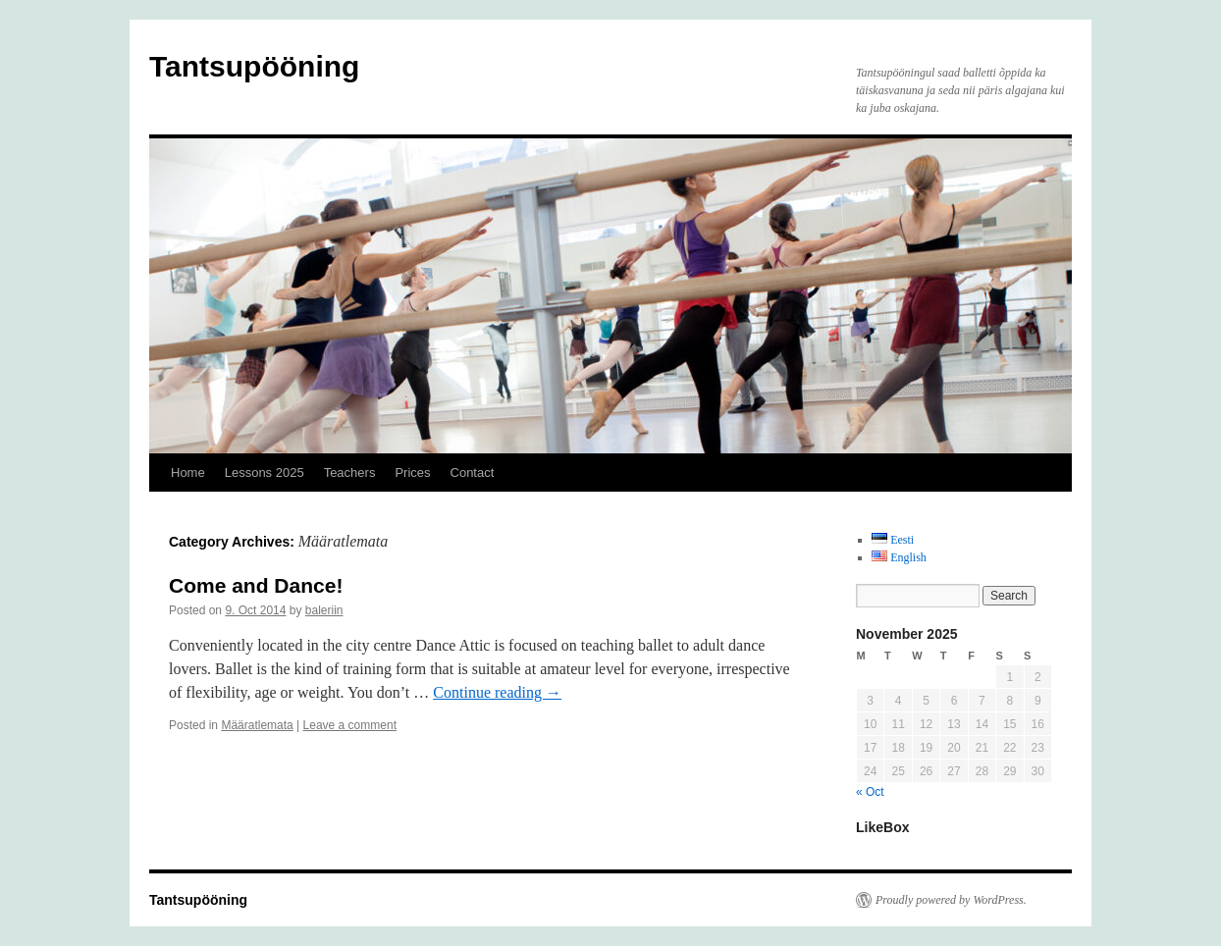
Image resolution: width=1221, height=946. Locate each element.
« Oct (870, 792)
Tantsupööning (254, 66)
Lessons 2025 (264, 472)
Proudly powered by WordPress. (951, 900)
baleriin (324, 610)
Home (188, 472)
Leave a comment (350, 725)
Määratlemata (256, 725)
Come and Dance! (256, 585)
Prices (412, 472)
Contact (473, 472)
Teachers (350, 472)
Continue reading (497, 692)
